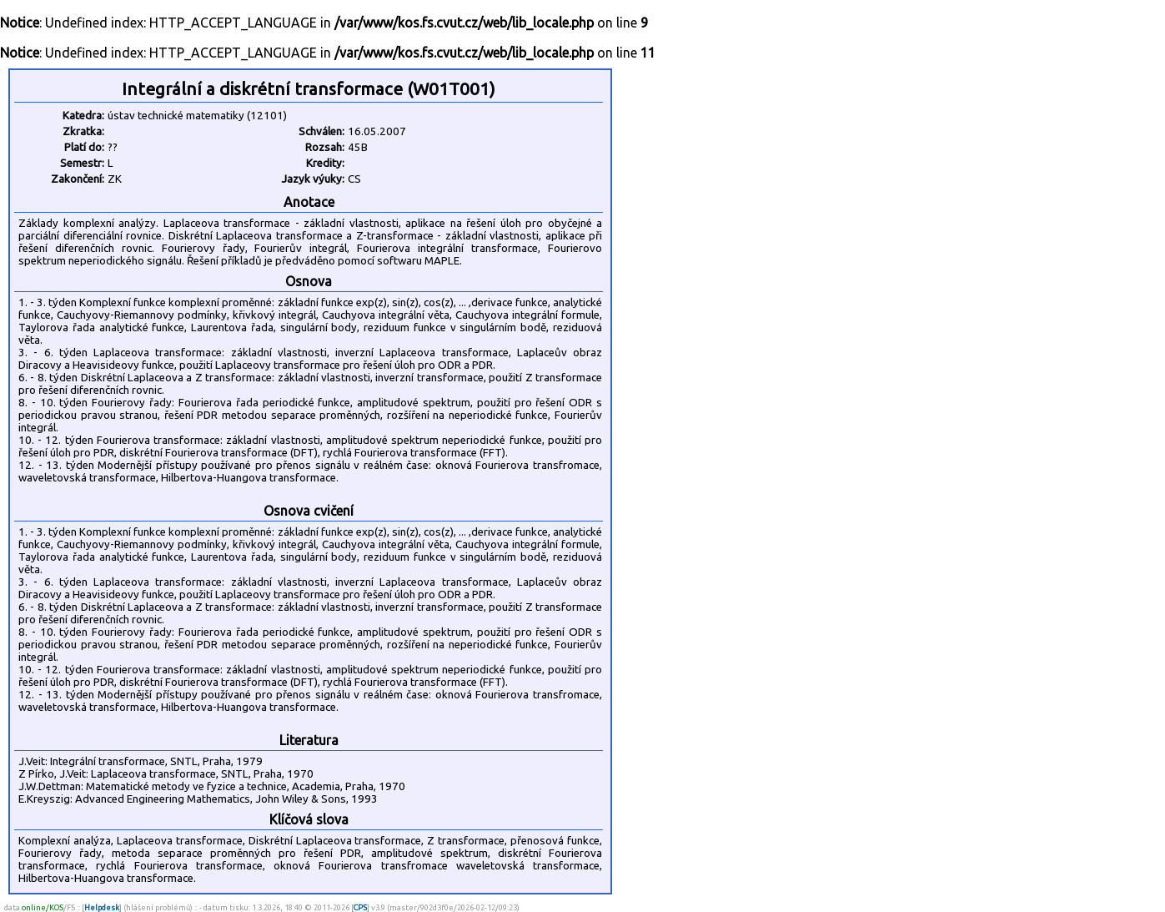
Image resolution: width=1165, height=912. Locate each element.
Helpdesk (101, 907)
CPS (360, 907)
